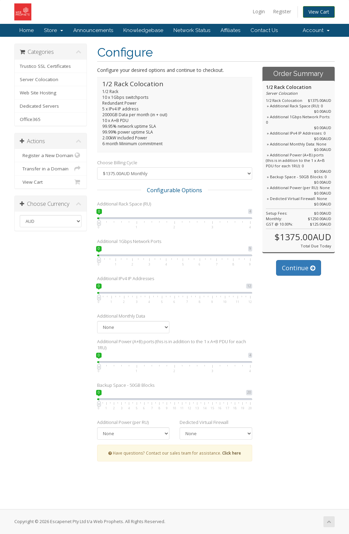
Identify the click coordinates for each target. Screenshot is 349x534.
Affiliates (230, 30)
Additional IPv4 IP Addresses (125, 278)
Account (316, 30)
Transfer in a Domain (50, 169)
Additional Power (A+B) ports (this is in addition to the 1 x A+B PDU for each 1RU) (171, 344)
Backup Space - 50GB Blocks (125, 385)
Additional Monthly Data (121, 316)
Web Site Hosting (38, 93)
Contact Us (264, 30)
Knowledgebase (143, 30)
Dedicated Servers (39, 106)
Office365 (30, 119)
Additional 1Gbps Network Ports (129, 241)
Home (26, 30)
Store (53, 30)
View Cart (318, 12)
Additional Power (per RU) (123, 422)
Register (282, 11)
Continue (298, 268)
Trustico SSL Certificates (45, 66)
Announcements (93, 30)
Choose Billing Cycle (117, 162)
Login (259, 11)
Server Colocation (39, 79)
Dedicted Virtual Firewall (204, 422)
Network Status (191, 30)
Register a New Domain (50, 155)
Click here (231, 453)
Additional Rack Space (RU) (124, 204)
